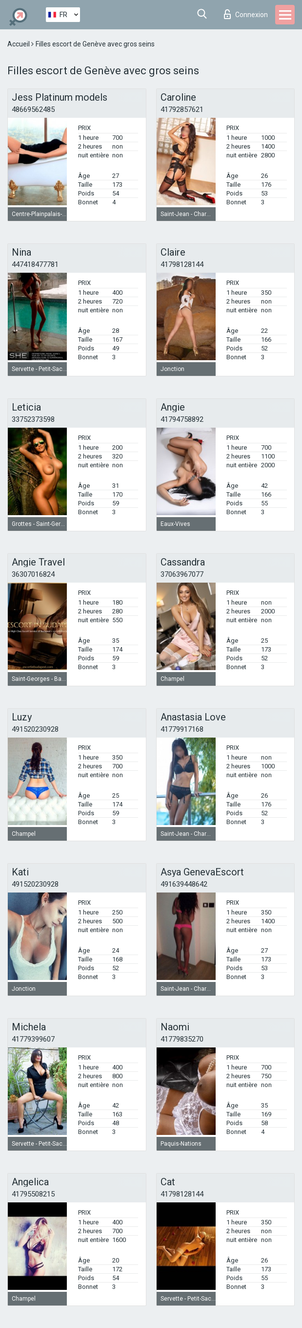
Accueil (19, 44)
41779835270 (182, 1039)
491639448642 (184, 884)
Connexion (246, 14)
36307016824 (33, 574)
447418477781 (35, 264)
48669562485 (33, 109)
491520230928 (35, 729)
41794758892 (182, 419)
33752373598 (33, 419)
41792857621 (182, 109)
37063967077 (182, 574)
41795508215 (33, 1194)
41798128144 (182, 264)
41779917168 (182, 729)
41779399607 (33, 1039)
